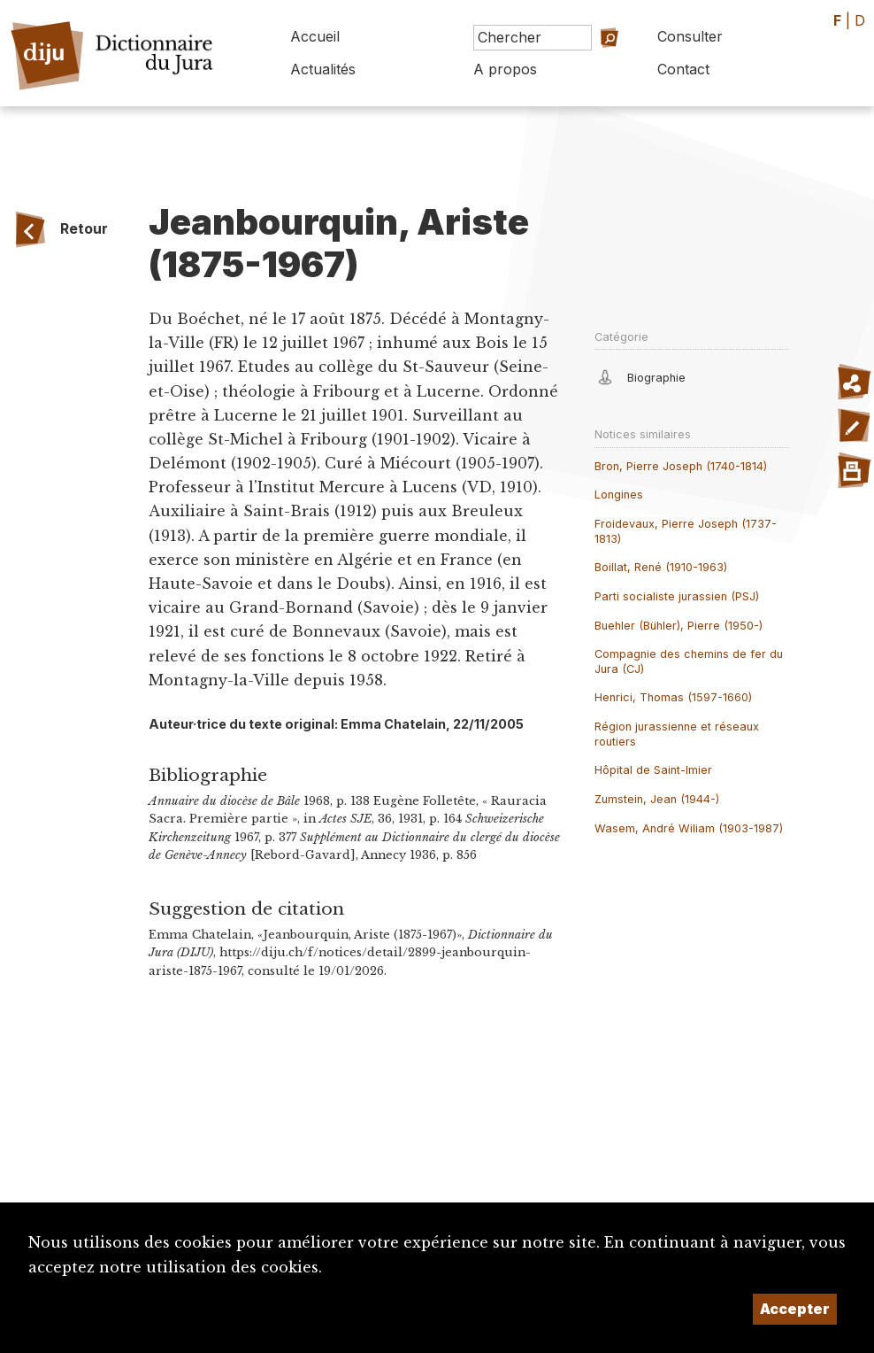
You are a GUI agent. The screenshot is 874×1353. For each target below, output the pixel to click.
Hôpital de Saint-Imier (653, 770)
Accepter (795, 1309)
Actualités (323, 69)
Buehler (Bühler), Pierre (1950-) (678, 625)
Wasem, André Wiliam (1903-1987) (688, 828)
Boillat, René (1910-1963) (660, 567)
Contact (683, 69)
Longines (618, 494)
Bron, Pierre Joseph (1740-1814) (680, 466)
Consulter (690, 36)
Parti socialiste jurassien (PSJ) (676, 596)
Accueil (315, 36)
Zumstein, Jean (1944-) (656, 799)
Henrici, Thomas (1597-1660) (673, 697)
